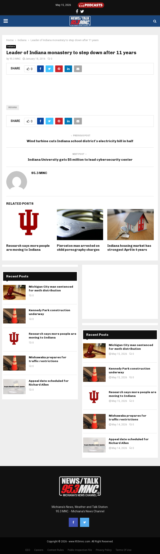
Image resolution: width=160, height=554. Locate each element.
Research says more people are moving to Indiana (28, 248)
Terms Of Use (123, 550)
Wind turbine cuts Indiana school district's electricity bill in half (80, 141)
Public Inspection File (80, 550)
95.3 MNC (15, 58)
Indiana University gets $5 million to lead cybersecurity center (80, 160)
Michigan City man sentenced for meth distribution (51, 288)
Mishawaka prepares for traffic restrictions (47, 359)
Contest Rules (55, 550)
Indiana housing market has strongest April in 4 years (129, 248)
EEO (27, 550)
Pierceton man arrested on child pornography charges (78, 248)
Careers (38, 550)
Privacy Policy (104, 550)
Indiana (11, 46)
